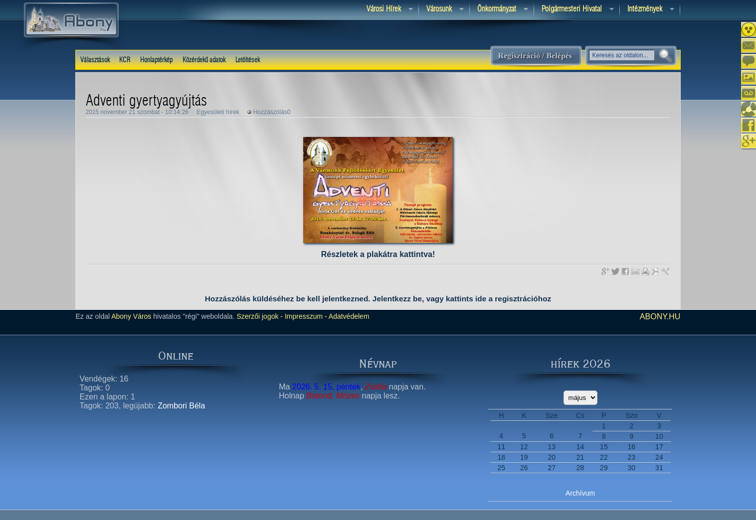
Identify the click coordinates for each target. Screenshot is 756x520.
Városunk (441, 9)
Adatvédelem (348, 316)
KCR (124, 60)
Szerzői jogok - (259, 316)
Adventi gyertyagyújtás (146, 101)
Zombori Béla (181, 405)
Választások (95, 60)
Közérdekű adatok (204, 60)
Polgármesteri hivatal (574, 9)
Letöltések (247, 60)
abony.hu (660, 316)
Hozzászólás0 (272, 112)
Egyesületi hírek (217, 112)
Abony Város (131, 316)
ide (480, 298)
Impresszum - (305, 316)
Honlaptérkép (156, 60)
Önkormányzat (499, 9)
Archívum (580, 493)
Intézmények (647, 9)
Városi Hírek (386, 9)
